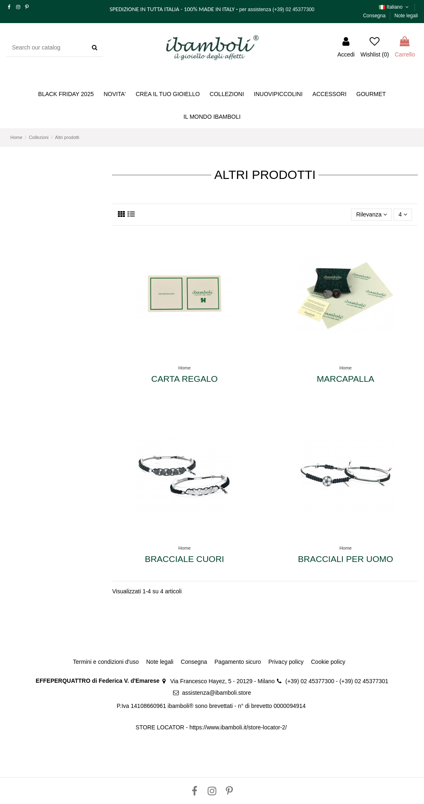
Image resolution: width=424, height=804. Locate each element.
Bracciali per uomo (345, 559)
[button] (168, 94)
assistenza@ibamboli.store (216, 692)
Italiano (394, 7)
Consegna (375, 16)
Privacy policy (286, 661)
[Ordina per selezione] (371, 215)
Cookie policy (328, 661)
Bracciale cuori (184, 559)
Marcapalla (346, 378)
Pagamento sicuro (238, 661)
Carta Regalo (184, 378)
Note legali (406, 16)
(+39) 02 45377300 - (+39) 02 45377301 (337, 681)
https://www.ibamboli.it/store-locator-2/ (239, 727)
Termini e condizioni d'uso (106, 661)
